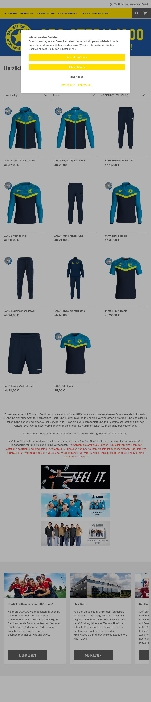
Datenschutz (67, 85)
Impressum (84, 85)
